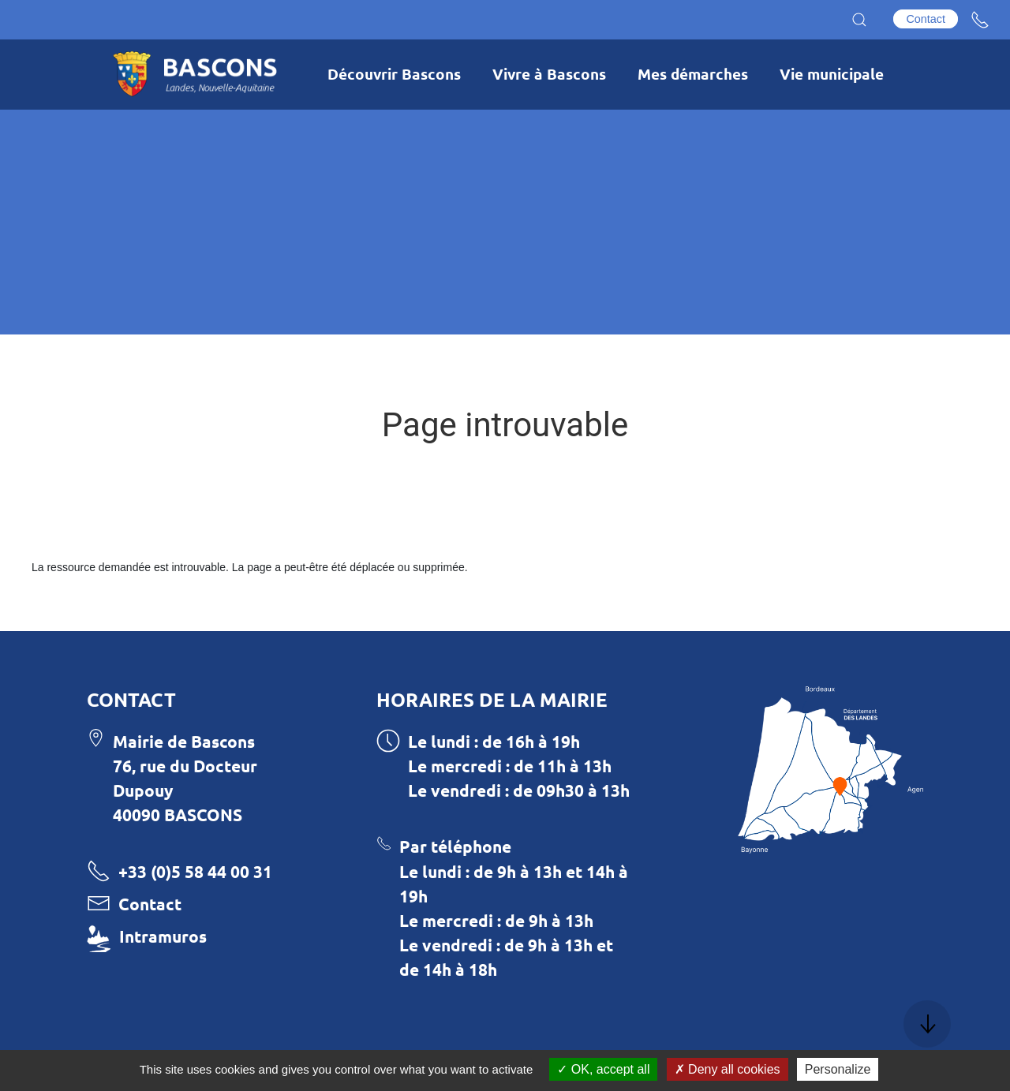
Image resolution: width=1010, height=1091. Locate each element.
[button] (859, 20)
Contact (925, 19)
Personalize (838, 1069)
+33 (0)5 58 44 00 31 (195, 871)
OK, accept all (603, 1069)
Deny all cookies (727, 1069)
